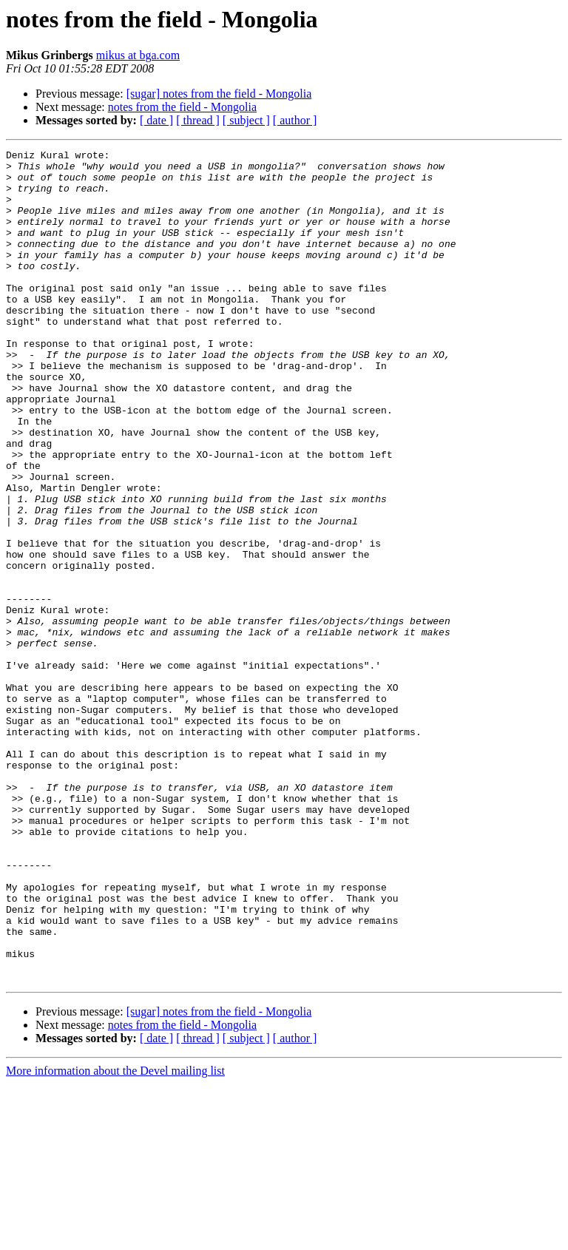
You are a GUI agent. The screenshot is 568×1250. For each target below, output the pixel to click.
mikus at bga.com (138, 55)
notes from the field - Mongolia (182, 107)
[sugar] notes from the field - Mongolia (219, 93)
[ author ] (295, 120)
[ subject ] (246, 120)
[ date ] (156, 120)
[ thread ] (198, 120)
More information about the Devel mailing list (115, 1237)
